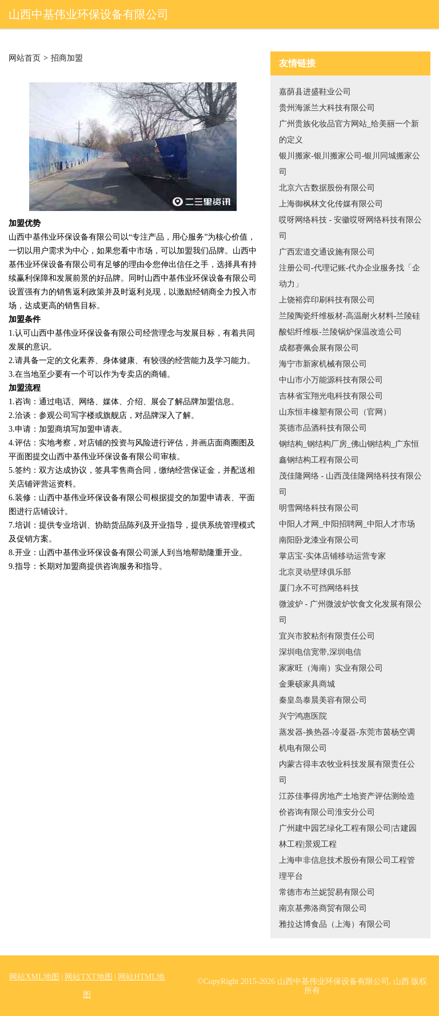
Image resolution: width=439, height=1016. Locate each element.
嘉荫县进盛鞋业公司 (315, 91)
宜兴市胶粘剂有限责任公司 (327, 636)
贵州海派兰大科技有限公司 (327, 107)
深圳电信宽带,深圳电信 (320, 652)
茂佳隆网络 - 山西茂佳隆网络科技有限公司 (350, 484)
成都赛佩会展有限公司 (319, 348)
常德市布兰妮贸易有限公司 (327, 892)
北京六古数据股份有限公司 (327, 188)
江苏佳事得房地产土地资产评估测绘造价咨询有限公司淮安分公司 (347, 804)
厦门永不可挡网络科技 (319, 588)
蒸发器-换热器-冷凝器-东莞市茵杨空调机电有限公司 (347, 740)
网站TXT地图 (88, 977)
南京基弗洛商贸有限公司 (323, 908)
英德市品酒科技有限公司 (323, 428)
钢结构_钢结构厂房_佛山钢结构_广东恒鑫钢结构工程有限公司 (349, 452)
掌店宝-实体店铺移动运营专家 (332, 556)
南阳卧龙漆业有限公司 (319, 540)
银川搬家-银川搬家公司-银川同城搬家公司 (349, 164)
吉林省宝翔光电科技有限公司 (331, 396)
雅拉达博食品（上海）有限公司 (335, 924)
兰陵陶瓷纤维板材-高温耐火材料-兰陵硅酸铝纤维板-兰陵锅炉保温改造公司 (349, 324)
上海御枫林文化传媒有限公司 (331, 204)
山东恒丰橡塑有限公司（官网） (335, 412)
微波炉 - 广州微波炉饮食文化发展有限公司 (350, 612)
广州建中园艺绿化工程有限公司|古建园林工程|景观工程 (348, 836)
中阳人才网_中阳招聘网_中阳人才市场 (347, 524)
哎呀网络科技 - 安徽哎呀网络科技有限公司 (350, 228)
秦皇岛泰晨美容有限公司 (323, 700)
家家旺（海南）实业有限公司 (331, 668)
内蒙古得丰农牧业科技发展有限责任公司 (347, 772)
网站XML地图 (34, 977)
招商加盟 (67, 58)
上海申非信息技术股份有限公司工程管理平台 (347, 868)
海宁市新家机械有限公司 (323, 364)
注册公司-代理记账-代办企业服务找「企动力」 (349, 276)
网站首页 (25, 58)
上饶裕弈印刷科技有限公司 (327, 300)
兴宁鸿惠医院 (303, 716)
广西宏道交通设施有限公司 (327, 252)
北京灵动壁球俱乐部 (315, 572)
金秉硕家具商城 (307, 684)
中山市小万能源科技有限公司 (331, 380)
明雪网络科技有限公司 (319, 508)
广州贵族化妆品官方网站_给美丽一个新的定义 (349, 131)
